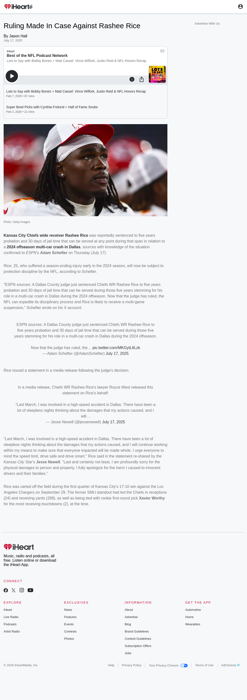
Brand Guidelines (137, 631)
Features (70, 617)
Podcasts (10, 624)
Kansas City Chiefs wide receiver (34, 235)
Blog (128, 624)
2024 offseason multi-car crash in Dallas (43, 247)
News (68, 610)
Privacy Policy (131, 665)
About (129, 610)
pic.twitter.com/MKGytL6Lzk (116, 348)
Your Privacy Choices (168, 665)
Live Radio (11, 617)
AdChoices (230, 665)
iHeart (8, 610)
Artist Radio (12, 631)
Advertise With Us (207, 23)
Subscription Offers (138, 646)
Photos (69, 638)
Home (189, 617)
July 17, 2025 (117, 353)
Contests (70, 631)
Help (111, 665)
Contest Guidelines (138, 638)
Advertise (131, 617)
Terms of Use (204, 665)
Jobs (128, 653)
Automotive (193, 610)
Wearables (192, 624)
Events (69, 624)
